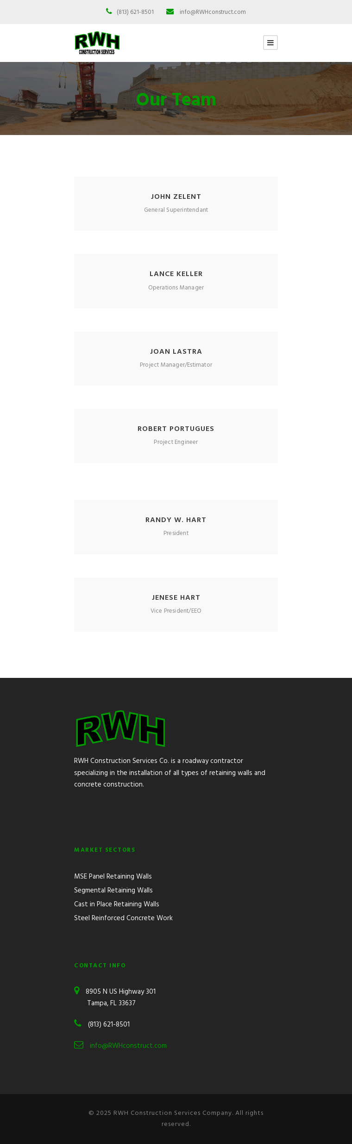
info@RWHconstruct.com (213, 12)
